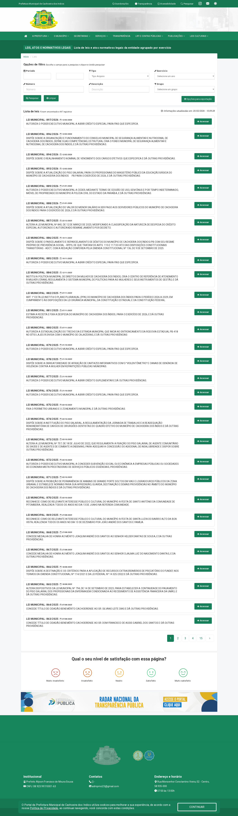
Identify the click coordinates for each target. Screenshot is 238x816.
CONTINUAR (197, 807)
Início (26, 56)
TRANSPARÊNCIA (121, 36)
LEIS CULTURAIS (199, 36)
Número (29, 84)
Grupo (159, 84)
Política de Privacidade (44, 808)
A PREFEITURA (40, 36)
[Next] (201, 637)
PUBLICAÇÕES (176, 36)
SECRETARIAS (82, 36)
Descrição (96, 84)
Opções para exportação (198, 99)
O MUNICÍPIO (61, 36)
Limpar (51, 98)
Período (29, 71)
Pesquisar (32, 98)
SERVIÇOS (101, 36)
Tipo (92, 71)
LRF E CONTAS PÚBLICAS (149, 36)
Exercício (160, 71)
